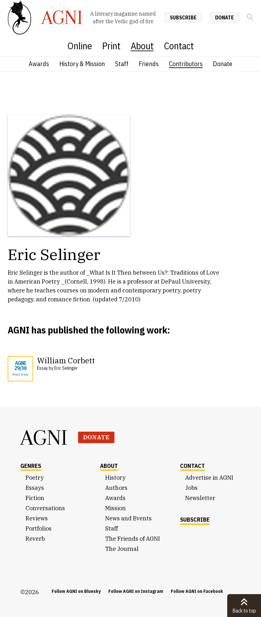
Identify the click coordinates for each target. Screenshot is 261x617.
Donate (224, 17)
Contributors (186, 63)
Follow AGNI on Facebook (197, 591)
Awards (39, 63)
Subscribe (183, 17)
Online (79, 45)
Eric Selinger (66, 368)
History (115, 477)
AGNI (44, 437)
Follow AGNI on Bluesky (76, 591)
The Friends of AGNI (132, 538)
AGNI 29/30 (20, 368)
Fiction (34, 498)
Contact (179, 45)
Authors (116, 487)
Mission (115, 508)
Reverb (35, 538)
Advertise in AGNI (209, 477)
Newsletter (200, 498)
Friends (149, 63)
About (142, 45)
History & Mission (82, 63)
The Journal (122, 548)
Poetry (34, 477)
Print (111, 45)
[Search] (250, 17)
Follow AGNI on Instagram (135, 591)
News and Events (128, 518)
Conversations (45, 508)
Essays (34, 487)
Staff (121, 63)
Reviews (36, 518)
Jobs (191, 487)
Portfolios (38, 528)
